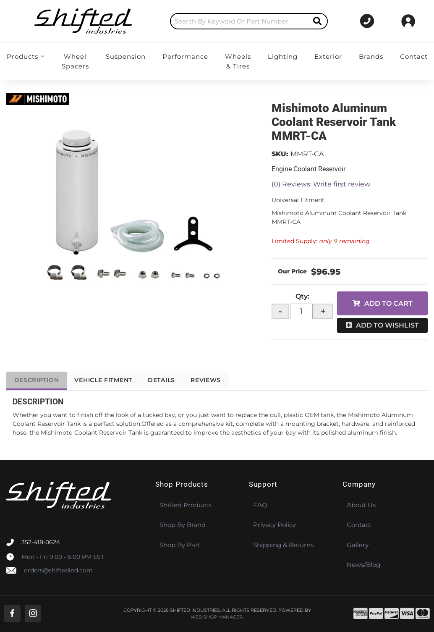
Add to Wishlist (387, 325)
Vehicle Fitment (107, 380)
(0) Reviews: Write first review (321, 184)
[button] (229, 21)
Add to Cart (388, 303)
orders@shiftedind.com (58, 570)
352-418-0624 (40, 542)
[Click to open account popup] (408, 21)
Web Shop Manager (216, 617)
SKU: (280, 154)
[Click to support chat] (363, 21)
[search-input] (219, 21)
